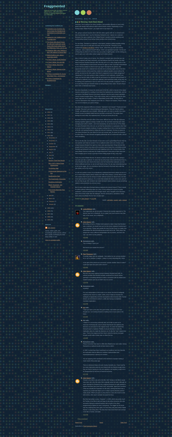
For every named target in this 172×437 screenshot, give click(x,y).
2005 (49, 220)
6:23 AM (85, 316)
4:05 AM (85, 237)
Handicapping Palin (54, 176)
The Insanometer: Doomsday (57, 179)
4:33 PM (85, 414)
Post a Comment (82, 419)
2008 (49, 211)
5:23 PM (85, 303)
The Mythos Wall (53, 168)
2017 (49, 115)
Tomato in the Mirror (88, 47)
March (51, 198)
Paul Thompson (88, 254)
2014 (49, 124)
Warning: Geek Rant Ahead (57, 160)
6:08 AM (85, 267)
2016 (49, 118)
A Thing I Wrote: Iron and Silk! (56, 62)
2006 (49, 217)
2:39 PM (85, 282)
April (50, 195)
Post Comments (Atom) (90, 426)
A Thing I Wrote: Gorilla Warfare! (56, 59)
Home (101, 422)
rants (120, 200)
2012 (49, 129)
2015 (49, 121)
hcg (84, 307)
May (50, 158)
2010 (49, 135)
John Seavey (87, 222)
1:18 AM (85, 338)
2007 (49, 214)
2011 (49, 132)
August (51, 149)
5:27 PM (85, 374)
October (51, 143)
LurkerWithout (87, 209)
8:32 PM (85, 218)
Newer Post (78, 422)
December (52, 138)
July (50, 152)
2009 (49, 208)
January (51, 204)
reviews (124, 200)
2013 (49, 127)
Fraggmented (54, 6)
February (52, 201)
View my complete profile (52, 240)
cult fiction (110, 200)
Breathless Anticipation (55, 182)
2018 (49, 112)
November (52, 140)
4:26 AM (85, 250)
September (52, 146)
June (50, 155)
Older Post (123, 422)
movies (116, 200)
